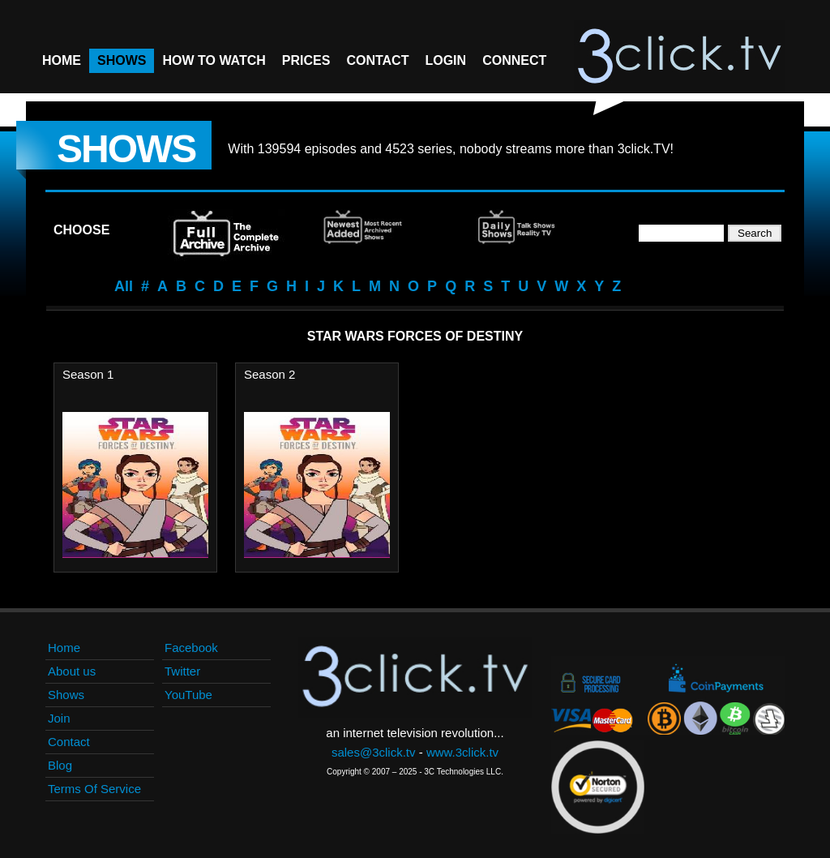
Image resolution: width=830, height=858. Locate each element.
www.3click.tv (462, 752)
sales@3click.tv (374, 752)
